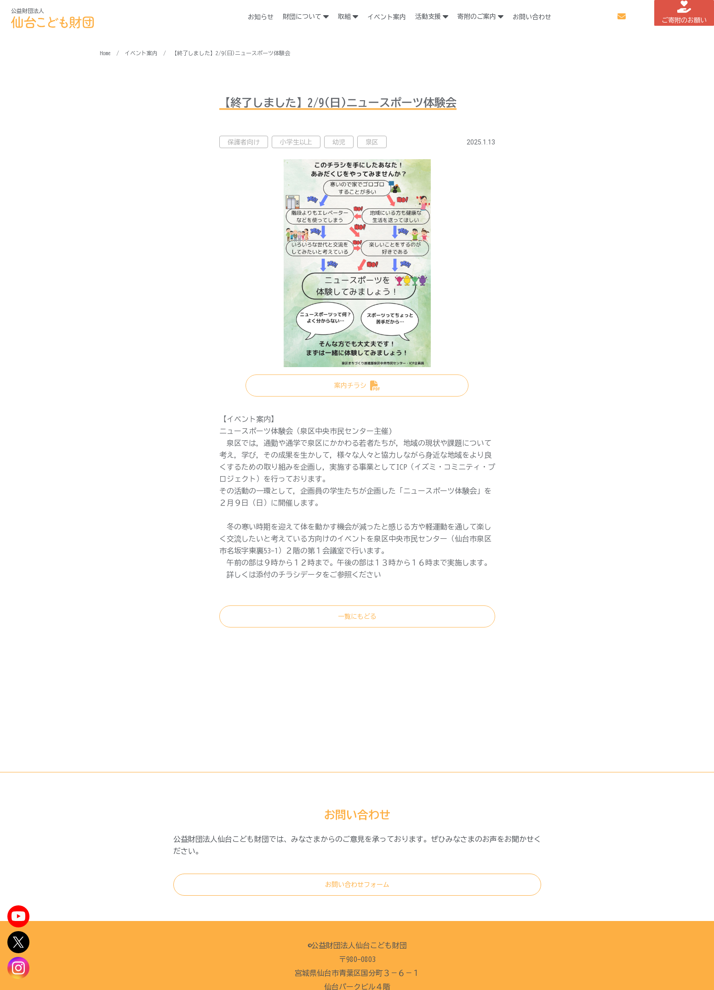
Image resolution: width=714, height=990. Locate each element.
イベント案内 (400, 17)
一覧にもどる (357, 616)
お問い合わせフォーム (357, 884)
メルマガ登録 (596, 16)
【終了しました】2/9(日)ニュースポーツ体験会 (230, 53)
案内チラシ (350, 385)
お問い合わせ (545, 17)
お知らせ (274, 17)
